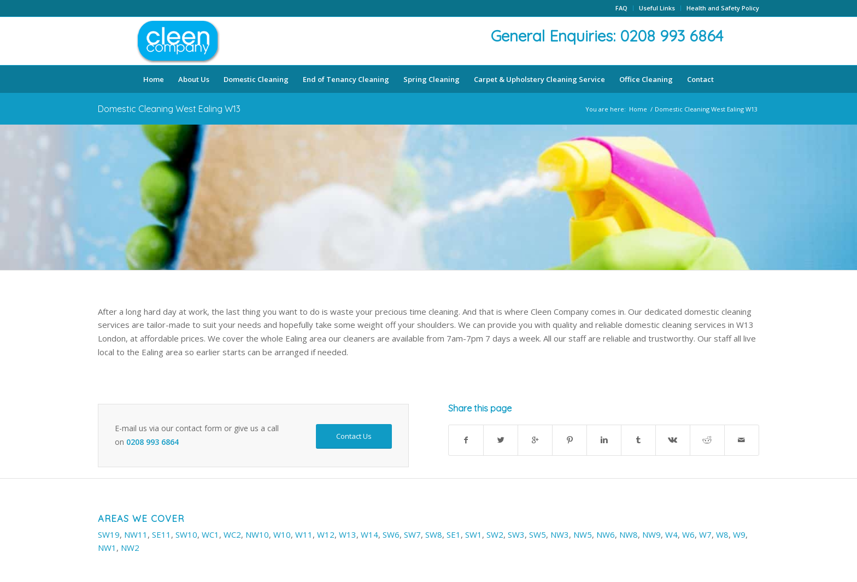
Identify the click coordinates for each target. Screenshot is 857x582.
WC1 (210, 534)
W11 (304, 534)
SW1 (473, 534)
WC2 (232, 534)
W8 (722, 534)
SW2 (494, 534)
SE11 (161, 534)
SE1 (454, 534)
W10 (282, 534)
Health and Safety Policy (722, 8)
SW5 (537, 534)
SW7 (412, 534)
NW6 (605, 534)
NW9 (651, 534)
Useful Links (657, 8)
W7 (705, 534)
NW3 (559, 534)
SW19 (109, 534)
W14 (369, 534)
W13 (347, 534)
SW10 (186, 534)
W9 (739, 534)
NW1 (107, 547)
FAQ (621, 8)
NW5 (582, 534)
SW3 (516, 534)
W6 (688, 534)
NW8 (628, 534)
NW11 (136, 534)
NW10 (257, 534)
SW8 (433, 534)
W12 (325, 534)
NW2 (130, 547)
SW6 (391, 534)
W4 (671, 534)
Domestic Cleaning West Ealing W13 (169, 108)
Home (638, 109)
